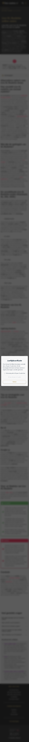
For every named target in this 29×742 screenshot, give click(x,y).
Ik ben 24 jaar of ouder (14, 377)
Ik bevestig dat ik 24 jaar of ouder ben (15, 373)
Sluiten (14, 381)
